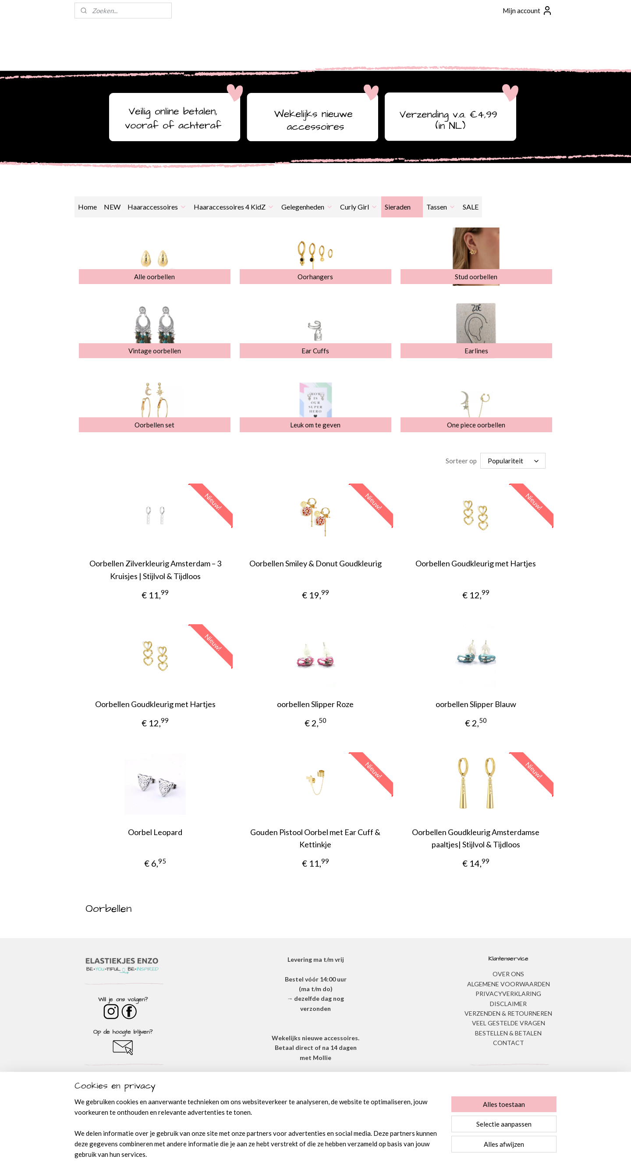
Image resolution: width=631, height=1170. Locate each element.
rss (303, 1154)
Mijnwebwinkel (405, 1154)
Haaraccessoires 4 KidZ (234, 207)
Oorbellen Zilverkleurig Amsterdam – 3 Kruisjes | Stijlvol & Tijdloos (155, 569)
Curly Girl (359, 207)
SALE (471, 207)
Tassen (441, 207)
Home (87, 207)
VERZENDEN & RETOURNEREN (508, 1013)
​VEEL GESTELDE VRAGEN (508, 1023)
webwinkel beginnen (333, 1154)
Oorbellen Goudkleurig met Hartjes (475, 563)
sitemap (288, 1154)
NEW (112, 207)
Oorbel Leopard (155, 832)
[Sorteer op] (513, 460)
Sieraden (402, 207)
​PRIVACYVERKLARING (508, 993)
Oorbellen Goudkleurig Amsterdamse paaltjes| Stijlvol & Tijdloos (475, 838)
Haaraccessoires (157, 207)
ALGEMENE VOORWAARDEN (508, 984)
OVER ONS (508, 974)
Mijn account (528, 10)
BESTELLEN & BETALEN (508, 1033)
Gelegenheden (307, 207)
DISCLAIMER (508, 1003)
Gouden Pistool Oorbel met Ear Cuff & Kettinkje (315, 838)
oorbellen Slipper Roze (315, 704)
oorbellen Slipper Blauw (476, 704)
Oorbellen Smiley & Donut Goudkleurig (315, 563)
